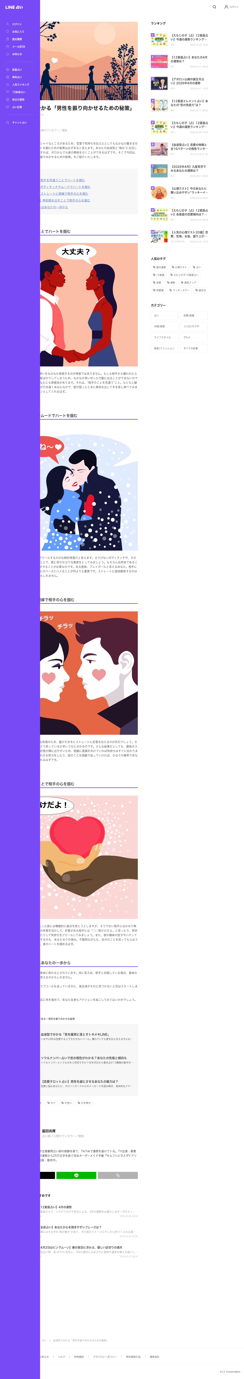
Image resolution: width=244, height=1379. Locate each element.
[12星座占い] (19, 92)
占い (81, 1340)
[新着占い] (19, 69)
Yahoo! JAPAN (60, 1372)
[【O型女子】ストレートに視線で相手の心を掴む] (91, 193)
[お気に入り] (19, 32)
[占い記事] (19, 107)
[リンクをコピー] (155, 1175)
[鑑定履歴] (19, 39)
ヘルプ (98, 1357)
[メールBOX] (19, 46)
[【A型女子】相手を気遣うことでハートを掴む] (89, 180)
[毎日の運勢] (19, 99)
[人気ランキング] (19, 84)
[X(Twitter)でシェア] (72, 1175)
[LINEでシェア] (114, 1175)
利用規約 (116, 1357)
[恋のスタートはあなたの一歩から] (80, 207)
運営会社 (192, 1357)
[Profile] (226, 7)
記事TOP (68, 1340)
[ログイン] (19, 24)
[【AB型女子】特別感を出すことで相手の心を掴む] (91, 200)
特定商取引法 (170, 1357)
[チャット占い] (19, 122)
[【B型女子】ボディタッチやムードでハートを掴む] (92, 187)
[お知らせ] (19, 54)
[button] (231, 7)
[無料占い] (19, 77)
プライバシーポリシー (142, 1357)
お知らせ (81, 1357)
